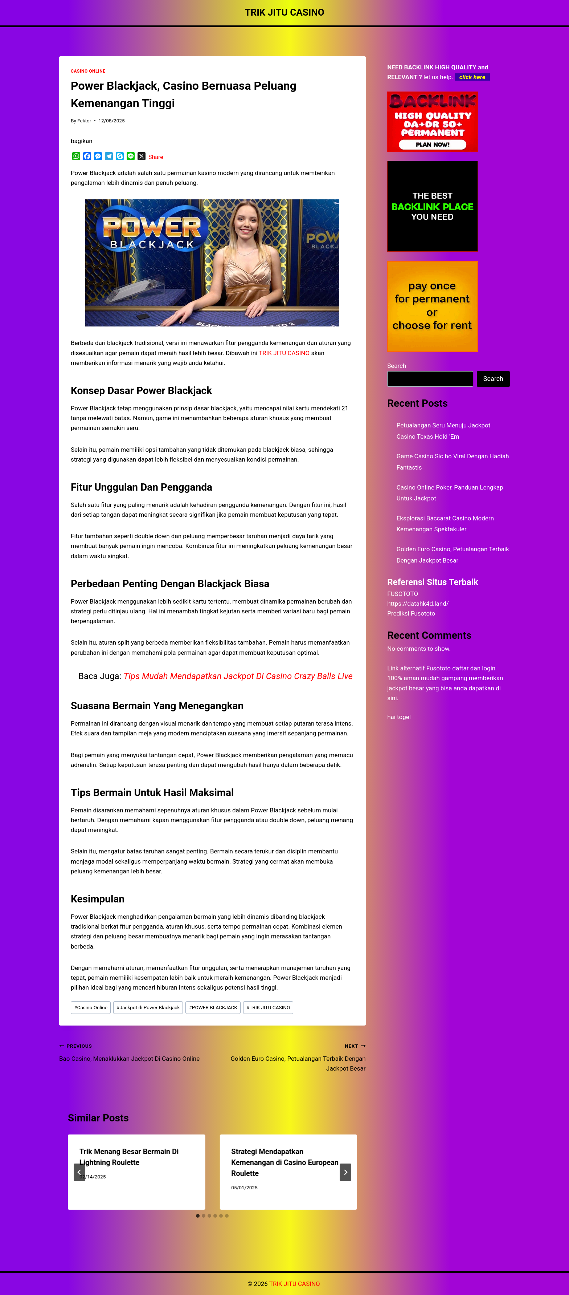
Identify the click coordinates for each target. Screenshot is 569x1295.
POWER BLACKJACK (213, 1007)
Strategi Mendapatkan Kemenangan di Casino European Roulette (285, 1162)
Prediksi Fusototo (411, 613)
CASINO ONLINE (88, 71)
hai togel (399, 716)
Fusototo (438, 668)
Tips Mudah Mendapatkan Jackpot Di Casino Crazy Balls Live (238, 676)
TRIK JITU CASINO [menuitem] (284, 353)
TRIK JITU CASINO (268, 1007)
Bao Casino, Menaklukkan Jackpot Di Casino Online (132, 1051)
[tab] (198, 1216)
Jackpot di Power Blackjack (148, 1007)
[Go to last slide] (79, 1172)
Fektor (84, 120)
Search (396, 365)
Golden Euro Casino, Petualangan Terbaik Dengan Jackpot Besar (291, 1056)
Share (155, 157)
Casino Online (90, 1007)
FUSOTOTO (402, 593)
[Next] (345, 1172)
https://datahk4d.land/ (418, 603)
